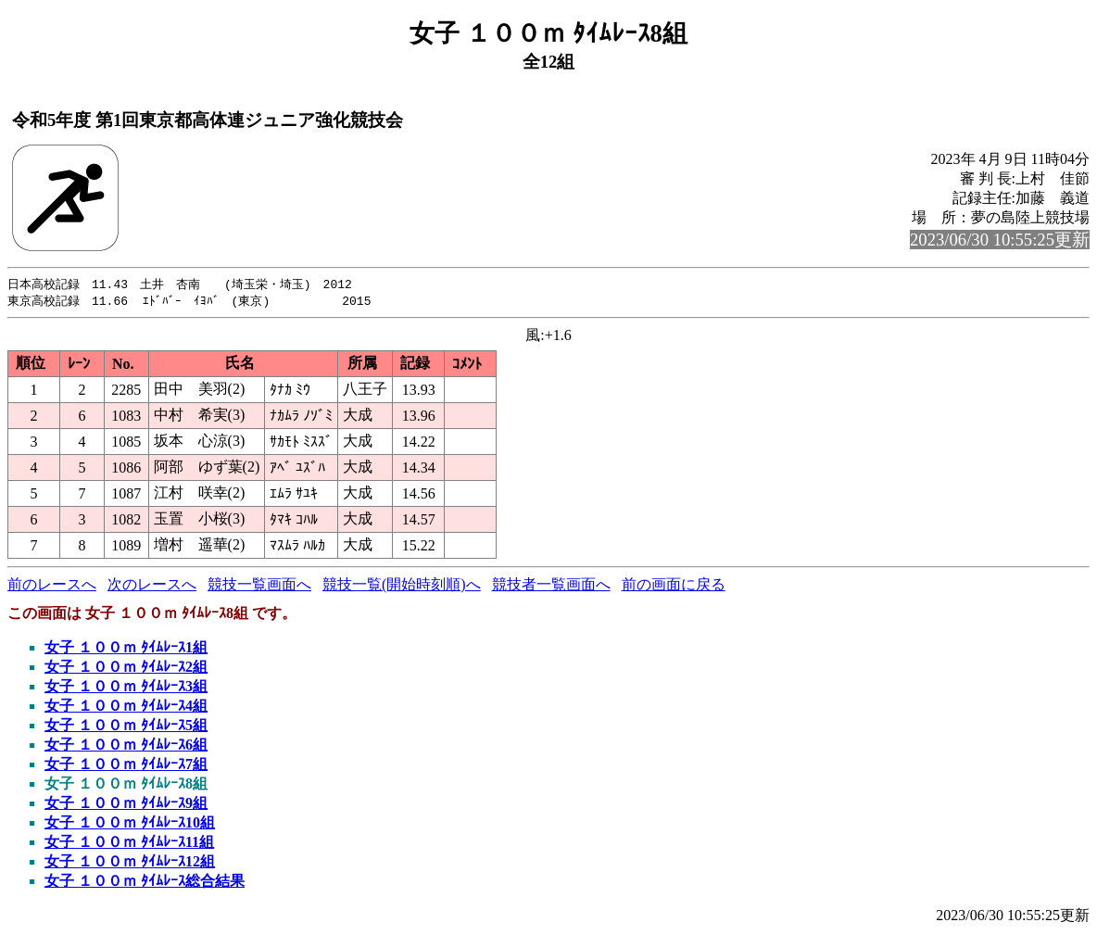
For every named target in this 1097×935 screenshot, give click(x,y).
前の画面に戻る (673, 586)
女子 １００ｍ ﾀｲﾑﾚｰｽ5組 (126, 727)
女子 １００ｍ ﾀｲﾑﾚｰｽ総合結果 (144, 883)
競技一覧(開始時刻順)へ (401, 586)
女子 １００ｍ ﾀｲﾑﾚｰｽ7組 (126, 766)
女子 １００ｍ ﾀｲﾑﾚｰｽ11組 (129, 844)
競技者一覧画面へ (551, 586)
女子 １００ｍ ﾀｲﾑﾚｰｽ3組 (126, 688)
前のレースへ (51, 586)
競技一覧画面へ (259, 586)
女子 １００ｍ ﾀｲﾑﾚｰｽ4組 (126, 707)
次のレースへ (151, 586)
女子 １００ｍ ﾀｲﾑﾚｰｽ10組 (129, 824)
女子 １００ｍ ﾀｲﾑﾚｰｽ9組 (126, 805)
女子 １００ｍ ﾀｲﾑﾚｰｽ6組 (126, 746)
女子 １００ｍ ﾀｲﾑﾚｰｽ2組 (126, 668)
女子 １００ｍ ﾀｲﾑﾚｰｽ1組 (126, 649)
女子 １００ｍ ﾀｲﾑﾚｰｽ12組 (129, 863)
